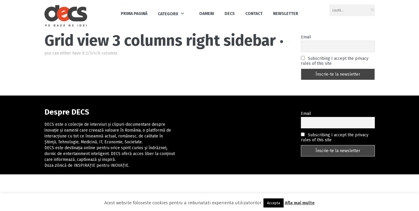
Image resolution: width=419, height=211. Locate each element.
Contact (254, 13)
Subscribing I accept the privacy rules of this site (334, 61)
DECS (230, 13)
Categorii (168, 13)
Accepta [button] (273, 203)
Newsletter (285, 13)
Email (306, 37)
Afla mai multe (300, 202)
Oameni (206, 13)
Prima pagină (134, 13)
